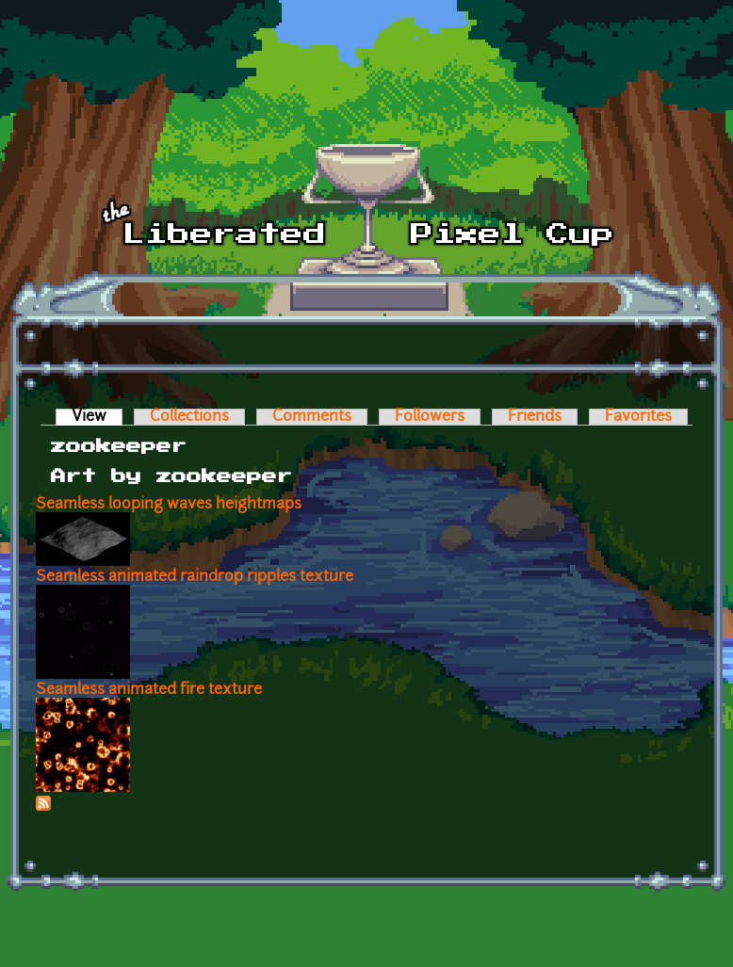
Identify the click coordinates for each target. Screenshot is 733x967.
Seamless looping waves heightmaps (168, 504)
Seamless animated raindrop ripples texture (194, 577)
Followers (429, 417)
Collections (189, 417)
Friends (535, 417)
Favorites (638, 417)
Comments (311, 417)
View (97, 417)
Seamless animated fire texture (149, 690)
